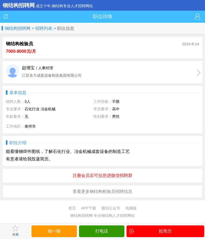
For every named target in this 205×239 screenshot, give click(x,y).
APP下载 (88, 208)
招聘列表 (43, 28)
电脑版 (131, 208)
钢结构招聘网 (17, 28)
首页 (72, 208)
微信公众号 (110, 208)
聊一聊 (54, 231)
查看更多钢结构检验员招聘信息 (102, 191)
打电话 (101, 231)
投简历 (150, 231)
